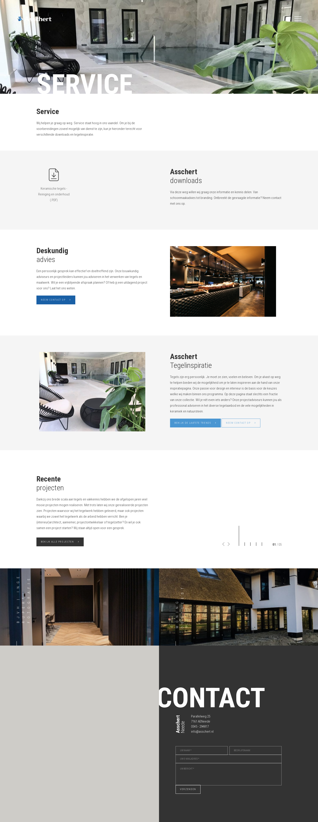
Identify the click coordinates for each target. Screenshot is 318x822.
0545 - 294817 (200, 726)
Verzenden (188, 789)
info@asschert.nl (202, 732)
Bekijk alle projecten (60, 541)
